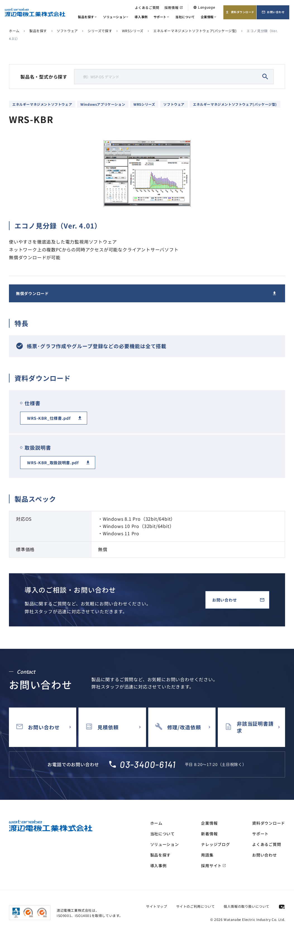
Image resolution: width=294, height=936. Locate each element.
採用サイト (213, 865)
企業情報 (209, 17)
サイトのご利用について (195, 906)
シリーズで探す (100, 30)
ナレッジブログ (215, 844)
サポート (162, 17)
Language (204, 7)
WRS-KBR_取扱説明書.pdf (53, 462)
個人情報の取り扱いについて (246, 906)
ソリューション (116, 17)
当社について (185, 17)
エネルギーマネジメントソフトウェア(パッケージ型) (195, 30)
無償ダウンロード (32, 293)
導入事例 (141, 17)
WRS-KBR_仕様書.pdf (49, 418)
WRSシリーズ (133, 30)
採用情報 (173, 7)
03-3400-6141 (148, 764)
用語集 (207, 855)
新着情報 (209, 833)
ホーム (14, 30)
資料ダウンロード (239, 14)
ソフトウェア (67, 30)
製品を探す (87, 17)
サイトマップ (156, 906)
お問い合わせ (276, 14)
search (265, 77)
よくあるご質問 (147, 7)
